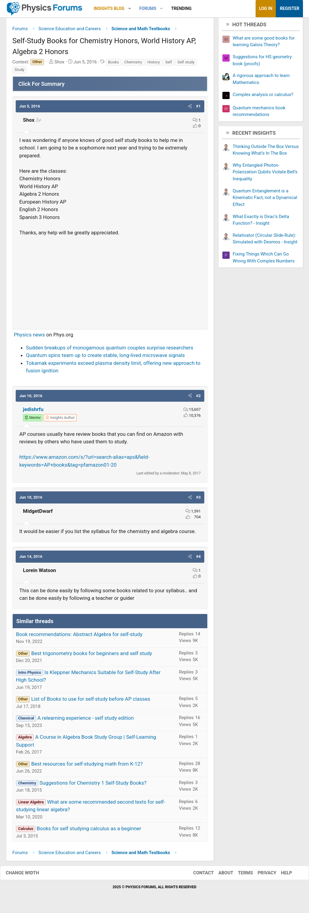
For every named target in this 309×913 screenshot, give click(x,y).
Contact (197, 875)
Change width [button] (28, 875)
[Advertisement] (110, 282)
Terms (239, 875)
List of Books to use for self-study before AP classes (90, 701)
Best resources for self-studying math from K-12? (86, 766)
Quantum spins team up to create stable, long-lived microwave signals (105, 358)
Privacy (261, 875)
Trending (181, 8)
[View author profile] (60, 420)
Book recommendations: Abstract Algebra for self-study (79, 636)
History (153, 64)
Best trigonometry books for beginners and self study (91, 655)
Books (113, 64)
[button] (129, 8)
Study (19, 72)
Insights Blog (109, 8)
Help (280, 875)
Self (168, 64)
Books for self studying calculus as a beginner (89, 831)
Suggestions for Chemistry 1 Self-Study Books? (93, 785)
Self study (185, 64)
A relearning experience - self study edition (85, 720)
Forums (147, 8)
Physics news (29, 337)
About (219, 875)
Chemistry (133, 64)
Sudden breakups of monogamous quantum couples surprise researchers (109, 350)
